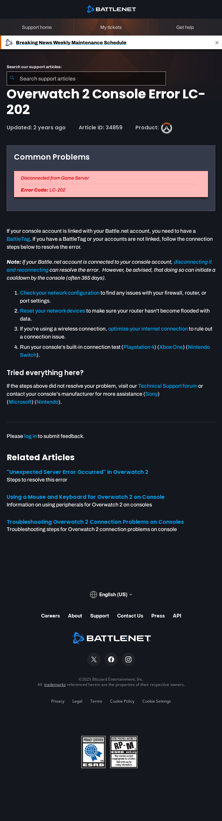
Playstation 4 (138, 347)
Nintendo (47, 402)
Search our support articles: (34, 67)
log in (30, 436)
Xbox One (171, 347)
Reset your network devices (52, 311)
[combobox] (86, 78)
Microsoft (20, 402)
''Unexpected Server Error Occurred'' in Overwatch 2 (77, 472)
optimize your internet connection (148, 329)
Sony (151, 394)
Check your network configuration (60, 293)
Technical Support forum (167, 386)
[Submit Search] (12, 78)
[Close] (217, 42)
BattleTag (18, 239)
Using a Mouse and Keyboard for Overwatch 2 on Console (86, 497)
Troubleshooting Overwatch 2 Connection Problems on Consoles (95, 522)
